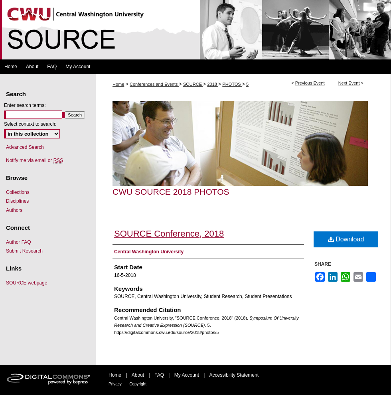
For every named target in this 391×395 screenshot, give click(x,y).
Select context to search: (30, 124)
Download (346, 239)
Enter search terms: (25, 105)
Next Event (349, 83)
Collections (18, 192)
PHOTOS (232, 84)
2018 (212, 84)
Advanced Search (25, 147)
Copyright (137, 384)
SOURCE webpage (26, 283)
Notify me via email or (34, 160)
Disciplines (17, 201)
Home (118, 84)
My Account (186, 375)
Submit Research (24, 251)
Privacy (115, 384)
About (138, 375)
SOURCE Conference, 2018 (169, 234)
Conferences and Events (154, 84)
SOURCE (193, 84)
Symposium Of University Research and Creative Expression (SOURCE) (195, 29)
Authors (14, 210)
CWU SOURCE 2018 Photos (171, 191)
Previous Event (310, 83)
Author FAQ (18, 242)
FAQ (159, 375)
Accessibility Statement (234, 375)
